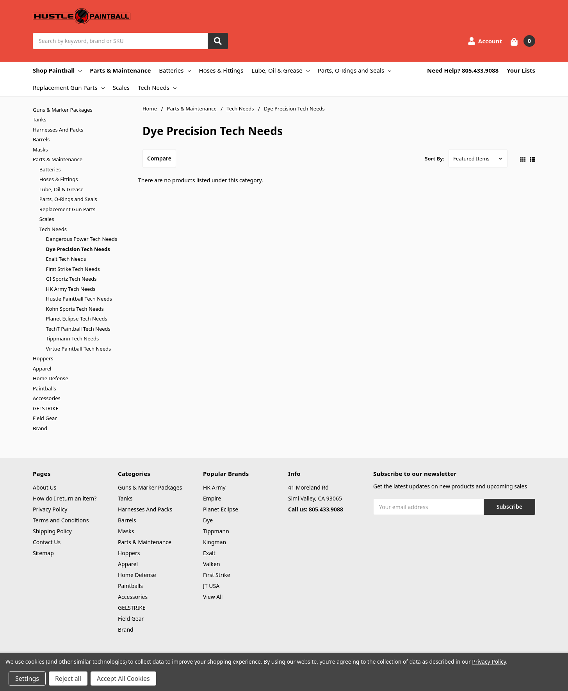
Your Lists (521, 70)
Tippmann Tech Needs (72, 338)
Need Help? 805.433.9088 (463, 70)
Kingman (214, 542)
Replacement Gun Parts (69, 87)
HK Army (214, 487)
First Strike (216, 575)
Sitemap (43, 553)
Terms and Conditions (61, 520)
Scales (121, 87)
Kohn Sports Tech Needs (75, 308)
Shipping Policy (52, 531)
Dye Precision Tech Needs (78, 249)
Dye (208, 520)
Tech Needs (157, 87)
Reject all (68, 678)
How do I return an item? (64, 498)
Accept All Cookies (123, 678)
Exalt (209, 553)
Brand (40, 428)
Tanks (39, 119)
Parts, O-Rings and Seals (355, 70)
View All (213, 596)
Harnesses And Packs (58, 129)
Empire (212, 498)
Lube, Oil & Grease (280, 70)
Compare (159, 158)
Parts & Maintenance (120, 70)
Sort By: (434, 158)
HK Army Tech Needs (71, 288)
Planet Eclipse (220, 509)
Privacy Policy (50, 509)
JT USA (211, 585)
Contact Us (47, 542)
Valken (211, 564)
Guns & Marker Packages (63, 109)
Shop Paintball (57, 70)
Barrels (41, 139)
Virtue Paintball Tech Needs (78, 348)
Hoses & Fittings (221, 70)
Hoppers (43, 358)
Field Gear (45, 418)
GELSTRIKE (46, 408)
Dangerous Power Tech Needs (82, 238)
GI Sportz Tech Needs (71, 278)
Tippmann (216, 531)
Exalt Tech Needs (66, 258)
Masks (40, 149)
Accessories (47, 398)
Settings (27, 678)
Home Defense (50, 378)
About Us (44, 487)
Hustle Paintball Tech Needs (79, 298)
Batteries (175, 70)
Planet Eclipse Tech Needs (76, 318)
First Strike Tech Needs (73, 268)
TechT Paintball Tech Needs (78, 328)
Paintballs (44, 388)
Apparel (42, 368)
